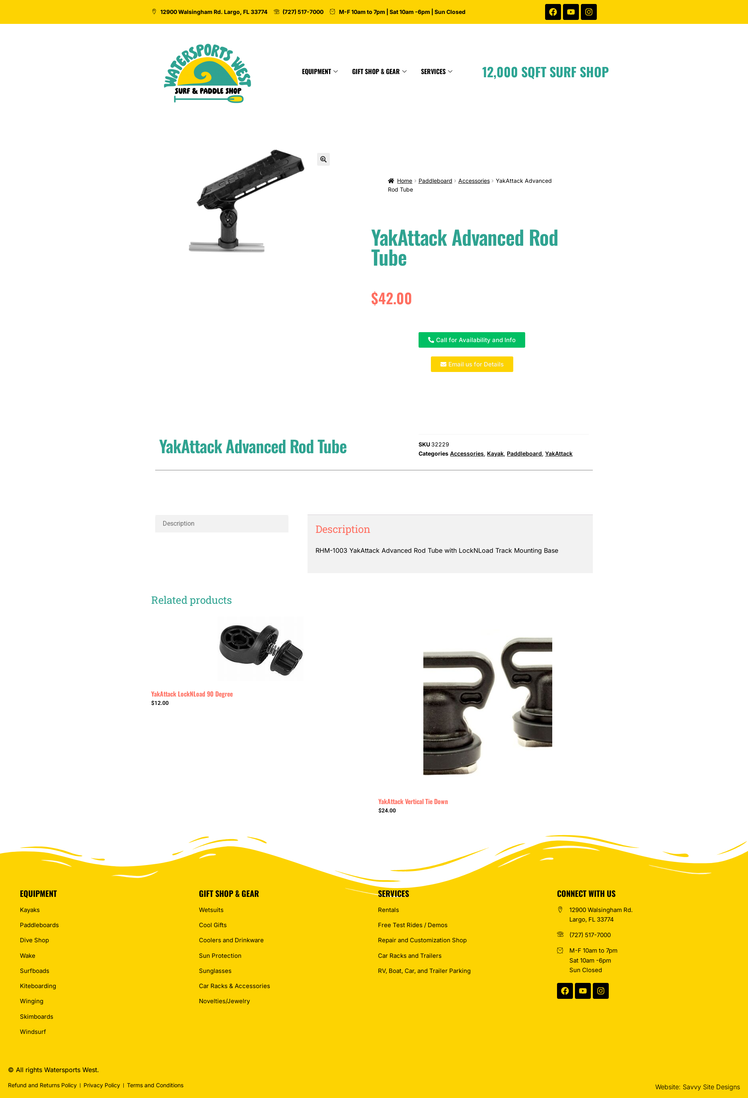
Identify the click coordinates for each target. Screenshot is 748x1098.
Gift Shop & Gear (448, 71)
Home (404, 180)
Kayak (495, 453)
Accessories (474, 180)
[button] (323, 159)
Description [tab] (179, 523)
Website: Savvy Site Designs (697, 1087)
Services (505, 71)
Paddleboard (435, 180)
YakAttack (559, 453)
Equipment (389, 71)
